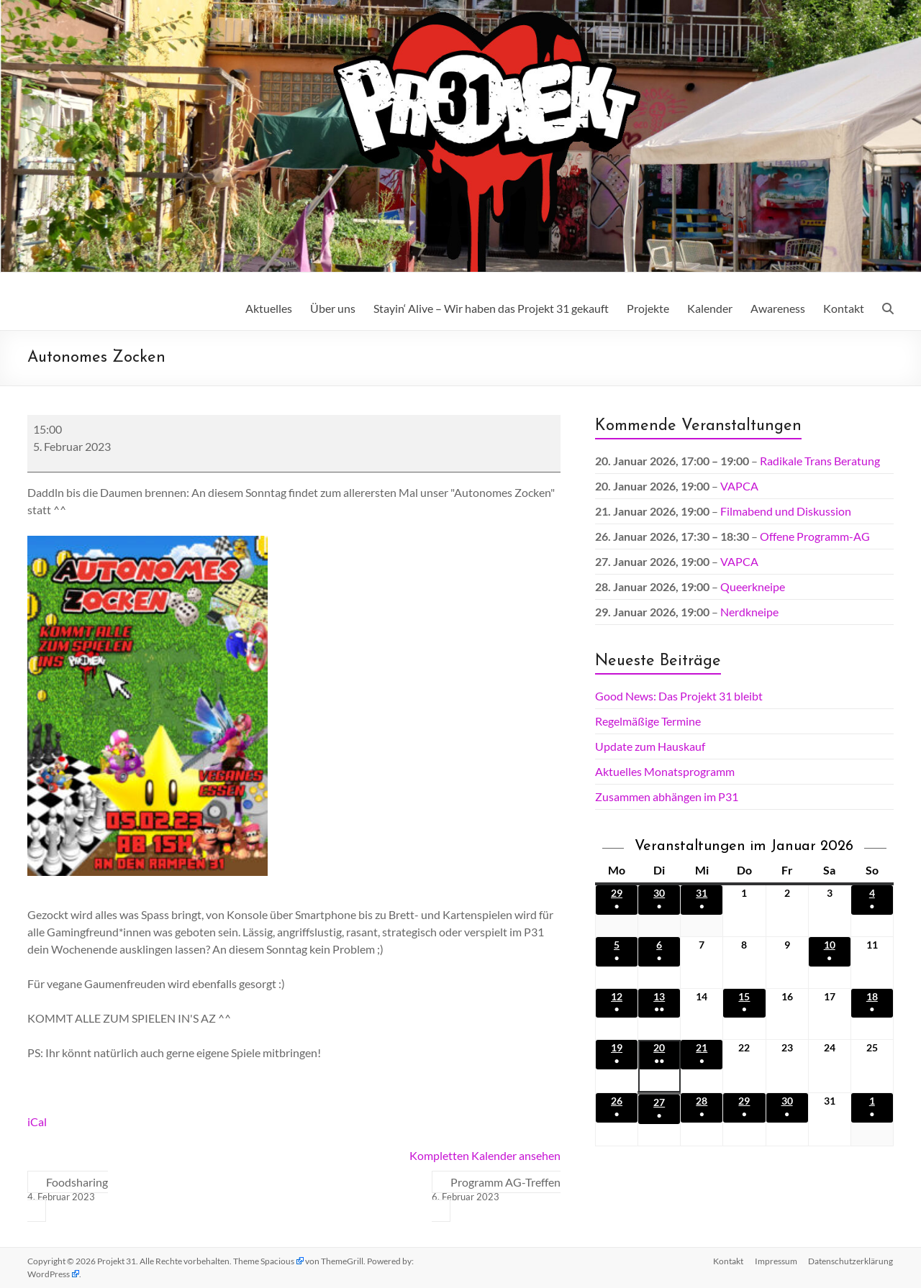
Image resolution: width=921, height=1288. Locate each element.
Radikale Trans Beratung (820, 460)
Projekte (648, 308)
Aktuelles (268, 308)
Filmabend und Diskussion (785, 511)
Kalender (709, 308)
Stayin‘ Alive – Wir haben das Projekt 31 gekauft (491, 308)
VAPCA (739, 486)
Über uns (332, 308)
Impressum (776, 1261)
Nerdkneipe (749, 611)
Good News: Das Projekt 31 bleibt (679, 696)
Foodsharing (67, 1189)
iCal (37, 1121)
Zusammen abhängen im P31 (666, 796)
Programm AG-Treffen (496, 1189)
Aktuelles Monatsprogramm (665, 771)
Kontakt (843, 308)
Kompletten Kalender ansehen (485, 1155)
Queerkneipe (752, 586)
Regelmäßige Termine (648, 721)
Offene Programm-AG (815, 536)
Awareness (777, 308)
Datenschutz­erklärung (851, 1261)
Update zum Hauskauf (650, 746)
